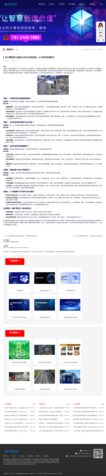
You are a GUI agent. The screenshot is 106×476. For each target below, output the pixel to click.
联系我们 (92, 4)
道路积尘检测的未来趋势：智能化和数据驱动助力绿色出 (88, 415)
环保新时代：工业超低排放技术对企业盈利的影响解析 (54, 423)
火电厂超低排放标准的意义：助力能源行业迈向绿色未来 (54, 431)
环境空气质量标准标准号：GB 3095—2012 (20, 431)
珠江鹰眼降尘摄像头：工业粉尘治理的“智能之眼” (90, 236)
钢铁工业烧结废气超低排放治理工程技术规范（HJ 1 (20, 427)
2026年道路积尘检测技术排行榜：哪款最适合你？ (88, 408)
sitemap (55, 473)
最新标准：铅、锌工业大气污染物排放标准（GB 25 (20, 419)
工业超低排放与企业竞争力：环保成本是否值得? (54, 408)
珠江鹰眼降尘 (6, 241)
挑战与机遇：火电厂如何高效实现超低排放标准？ (54, 427)
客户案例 (72, 4)
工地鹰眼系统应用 (70, 290)
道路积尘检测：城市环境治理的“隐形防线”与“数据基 (88, 412)
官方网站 (60, 473)
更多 (34, 404)
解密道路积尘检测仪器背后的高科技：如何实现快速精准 (88, 419)
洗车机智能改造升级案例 (70, 389)
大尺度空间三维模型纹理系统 (19, 317)
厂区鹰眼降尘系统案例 (19, 389)
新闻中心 (82, 4)
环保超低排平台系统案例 (44, 362)
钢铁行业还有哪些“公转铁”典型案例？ (54, 419)
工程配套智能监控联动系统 (70, 317)
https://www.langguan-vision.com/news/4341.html (16, 247)
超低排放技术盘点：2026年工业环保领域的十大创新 (54, 412)
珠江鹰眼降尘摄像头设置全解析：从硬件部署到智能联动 (22, 236)
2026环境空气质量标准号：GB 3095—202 (20, 412)
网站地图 (50, 473)
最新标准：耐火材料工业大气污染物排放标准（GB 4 (20, 415)
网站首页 (42, 4)
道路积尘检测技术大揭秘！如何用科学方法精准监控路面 (88, 427)
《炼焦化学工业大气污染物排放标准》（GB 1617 (20, 423)
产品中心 (52, 4)
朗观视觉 (86, 49)
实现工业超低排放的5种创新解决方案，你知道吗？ (54, 415)
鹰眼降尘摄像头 (15, 241)
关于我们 (62, 4)
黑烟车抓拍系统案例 (45, 389)
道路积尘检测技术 (44, 290)
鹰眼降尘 (100, 49)
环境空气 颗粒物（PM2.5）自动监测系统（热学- (20, 408)
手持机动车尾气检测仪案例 (70, 362)
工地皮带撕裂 (19, 290)
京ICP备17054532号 (42, 473)
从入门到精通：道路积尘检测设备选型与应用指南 (88, 431)
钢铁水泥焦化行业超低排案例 (19, 362)
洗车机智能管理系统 (45, 317)
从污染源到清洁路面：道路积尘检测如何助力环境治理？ (88, 423)
